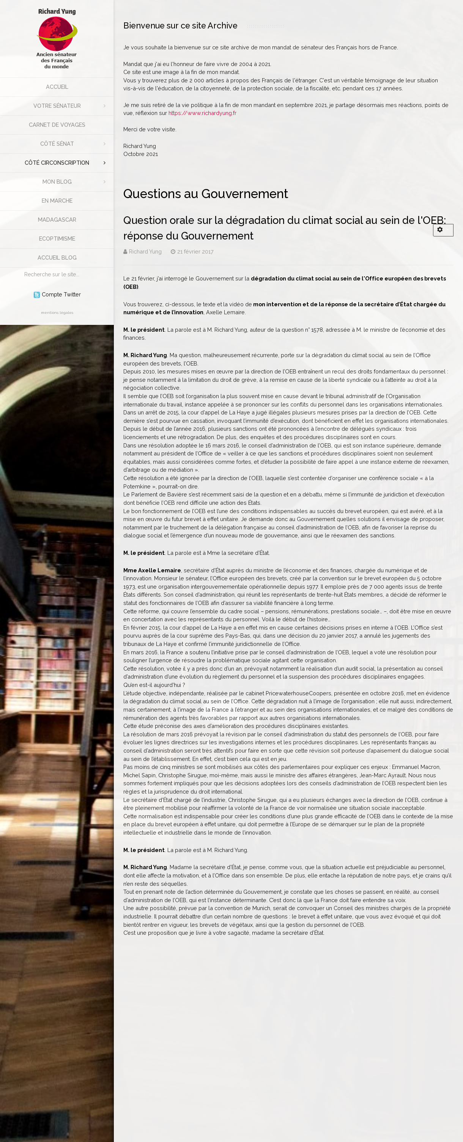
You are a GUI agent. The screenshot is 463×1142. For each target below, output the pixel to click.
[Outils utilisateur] (443, 230)
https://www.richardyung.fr (202, 113)
